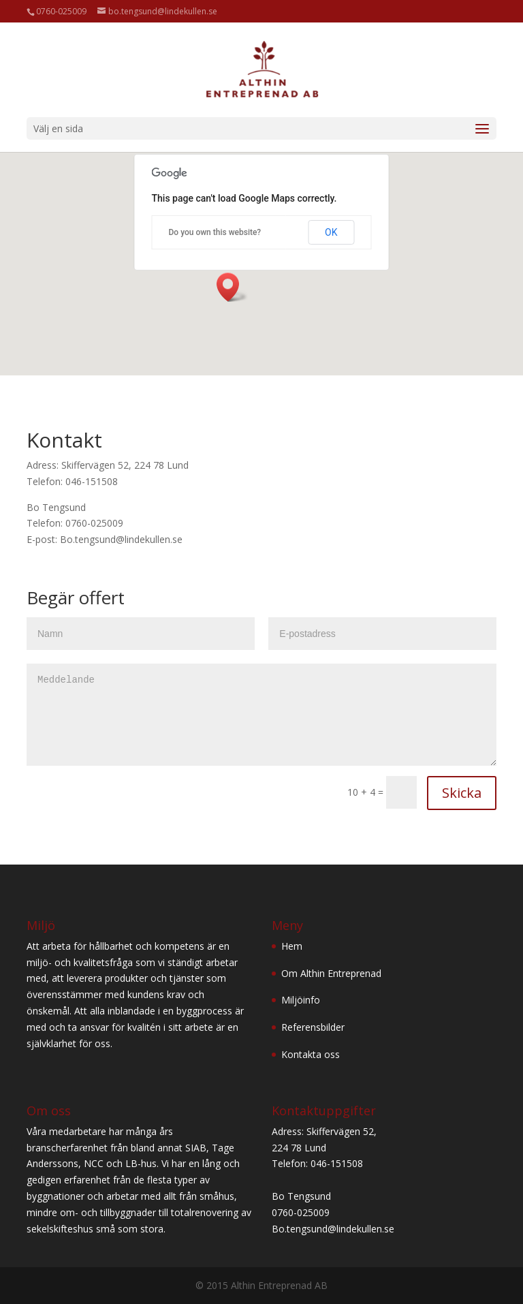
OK (331, 232)
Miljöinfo (300, 999)
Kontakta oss (310, 1054)
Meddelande (261, 715)
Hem (291, 946)
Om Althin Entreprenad (331, 973)
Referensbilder (313, 1027)
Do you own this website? (215, 232)
